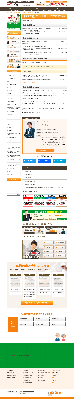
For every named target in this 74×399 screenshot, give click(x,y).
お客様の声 (10, 90)
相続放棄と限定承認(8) (12, 121)
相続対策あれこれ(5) (12, 140)
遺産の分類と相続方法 (30, 181)
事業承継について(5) (12, 144)
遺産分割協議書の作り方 (27, 375)
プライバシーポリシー (12, 168)
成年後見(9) (10, 130)
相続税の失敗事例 (41, 380)
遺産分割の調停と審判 (27, 379)
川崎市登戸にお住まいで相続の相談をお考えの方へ (14, 156)
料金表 (9, 81)
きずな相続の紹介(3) (12, 84)
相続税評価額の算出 (41, 377)
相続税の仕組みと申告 (42, 374)
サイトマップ (10, 174)
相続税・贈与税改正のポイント (44, 372)
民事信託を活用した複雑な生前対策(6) (14, 134)
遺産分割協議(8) (11, 111)
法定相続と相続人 (29, 177)
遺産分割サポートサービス (28, 372)
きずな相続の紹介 (56, 370)
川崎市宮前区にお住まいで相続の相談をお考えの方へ (14, 152)
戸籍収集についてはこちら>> (28, 82)
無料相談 (54, 375)
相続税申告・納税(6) (12, 114)
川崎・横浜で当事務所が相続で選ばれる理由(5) (14, 98)
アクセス (9, 87)
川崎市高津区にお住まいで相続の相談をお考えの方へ (14, 148)
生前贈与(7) (10, 127)
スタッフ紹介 (55, 372)
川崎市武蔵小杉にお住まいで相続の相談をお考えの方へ (14, 160)
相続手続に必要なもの (30, 184)
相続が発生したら (29, 171)
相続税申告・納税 (41, 370)
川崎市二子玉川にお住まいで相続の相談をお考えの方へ (14, 165)
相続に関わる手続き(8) (12, 104)
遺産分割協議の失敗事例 (27, 382)
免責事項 (9, 171)
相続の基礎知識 (26, 167)
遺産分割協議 (25, 370)
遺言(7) (9, 124)
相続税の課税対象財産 (42, 375)
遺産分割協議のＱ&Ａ (27, 380)
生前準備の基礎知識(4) (12, 137)
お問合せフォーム (11, 78)
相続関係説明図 (28, 174)
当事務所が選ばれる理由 (57, 374)
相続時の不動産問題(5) (12, 117)
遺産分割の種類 (26, 374)
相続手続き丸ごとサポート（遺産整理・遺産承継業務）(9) (14, 108)
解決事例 (9, 93)
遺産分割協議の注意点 (27, 377)
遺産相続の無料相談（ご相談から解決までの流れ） (14, 75)
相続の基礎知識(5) (11, 101)
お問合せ (54, 377)
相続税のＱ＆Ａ (41, 379)
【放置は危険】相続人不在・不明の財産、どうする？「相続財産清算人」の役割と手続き (44, 187)
